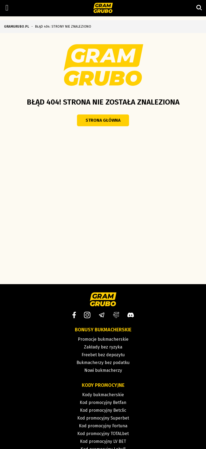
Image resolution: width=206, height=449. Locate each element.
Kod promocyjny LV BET (103, 441)
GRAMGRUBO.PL (16, 26)
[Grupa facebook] (116, 315)
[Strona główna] (103, 8)
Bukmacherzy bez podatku (103, 362)
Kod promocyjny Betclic (103, 410)
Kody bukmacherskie (103, 394)
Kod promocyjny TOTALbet (103, 433)
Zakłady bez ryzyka (103, 347)
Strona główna (103, 120)
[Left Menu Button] (7, 8)
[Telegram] (101, 315)
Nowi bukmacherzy (103, 370)
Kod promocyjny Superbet (103, 418)
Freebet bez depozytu (103, 354)
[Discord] (130, 315)
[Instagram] (87, 315)
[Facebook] (74, 315)
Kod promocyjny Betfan (103, 402)
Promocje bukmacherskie (103, 339)
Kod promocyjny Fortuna (103, 425)
